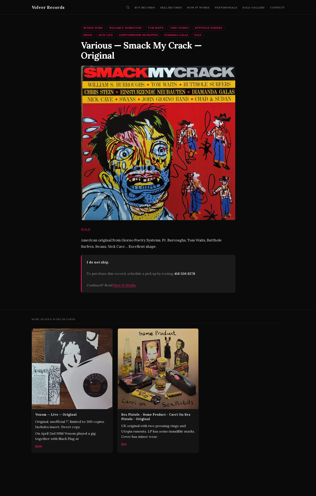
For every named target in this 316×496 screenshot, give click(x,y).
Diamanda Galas (176, 35)
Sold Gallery (253, 7)
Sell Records (171, 7)
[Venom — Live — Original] (72, 390)
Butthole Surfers (208, 27)
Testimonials (226, 7)
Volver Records (48, 7)
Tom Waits (156, 27)
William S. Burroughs (125, 27)
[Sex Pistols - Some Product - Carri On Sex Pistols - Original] (158, 390)
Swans (87, 35)
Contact (277, 7)
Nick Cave (106, 35)
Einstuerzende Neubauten (138, 35)
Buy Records (145, 7)
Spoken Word (93, 27)
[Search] (128, 7)
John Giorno (179, 27)
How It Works (198, 7)
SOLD (198, 35)
